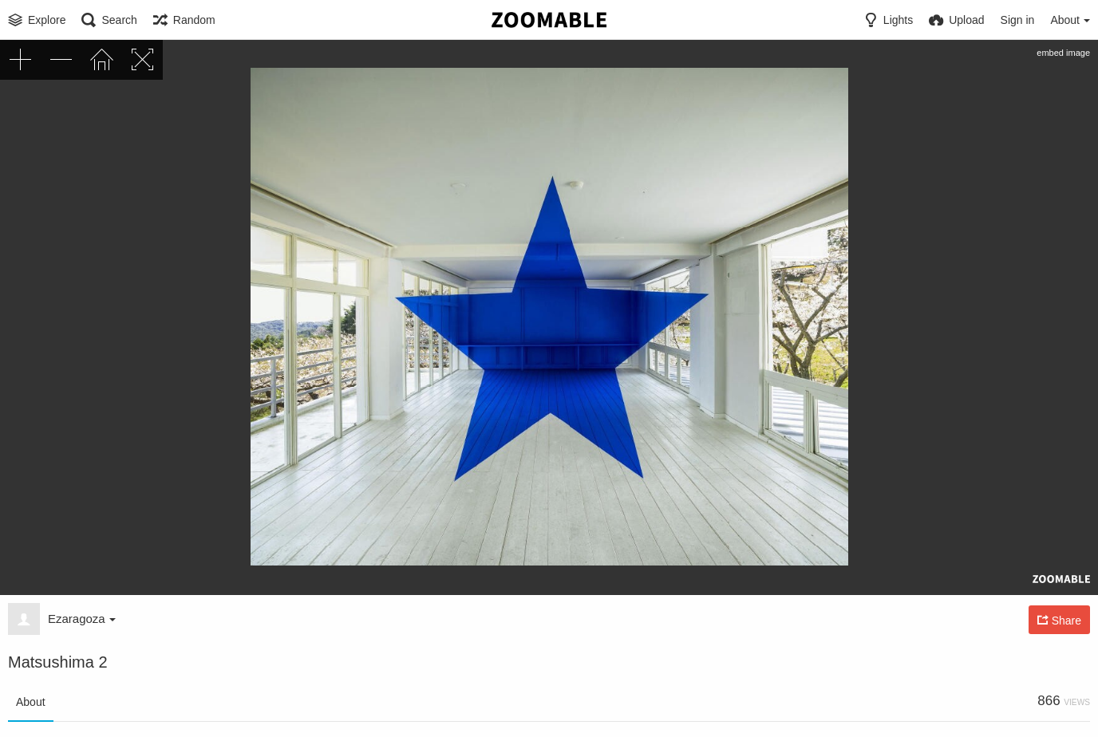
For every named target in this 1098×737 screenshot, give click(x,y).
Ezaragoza (82, 618)
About (30, 702)
